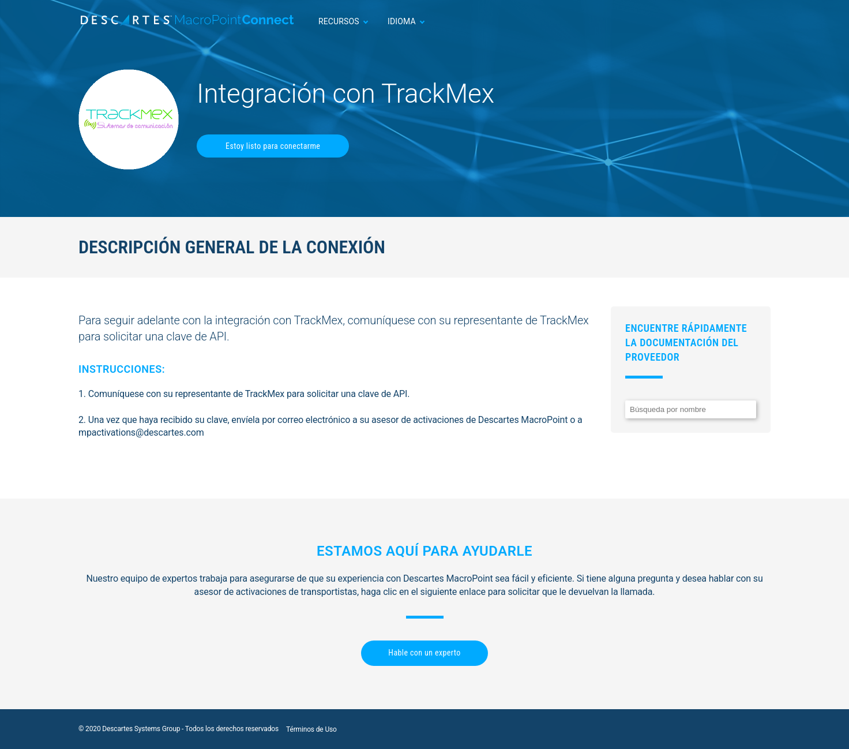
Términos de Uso (311, 729)
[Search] (690, 409)
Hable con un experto (424, 652)
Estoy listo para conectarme (273, 146)
